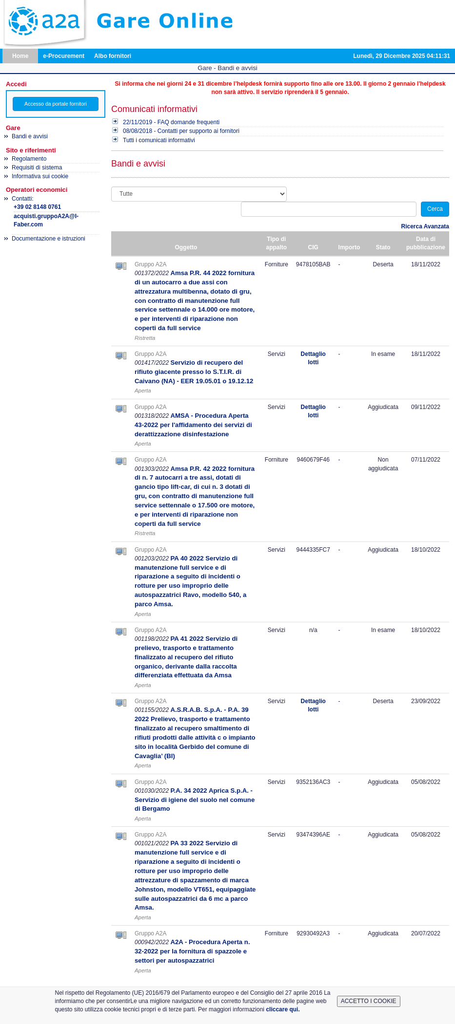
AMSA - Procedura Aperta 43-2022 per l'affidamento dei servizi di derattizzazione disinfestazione (193, 425)
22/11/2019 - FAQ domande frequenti (171, 122)
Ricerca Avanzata (425, 226)
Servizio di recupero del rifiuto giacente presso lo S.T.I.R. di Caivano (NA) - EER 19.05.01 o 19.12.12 (194, 372)
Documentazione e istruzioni (48, 238)
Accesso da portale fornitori (55, 104)
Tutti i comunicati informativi (159, 140)
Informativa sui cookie (40, 176)
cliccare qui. (282, 1009)
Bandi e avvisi (30, 136)
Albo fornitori (112, 56)
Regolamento (29, 158)
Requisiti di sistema (37, 167)
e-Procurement (63, 56)
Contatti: (55, 212)
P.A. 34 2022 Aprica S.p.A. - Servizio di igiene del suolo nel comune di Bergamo (195, 800)
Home (20, 56)
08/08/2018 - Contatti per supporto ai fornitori (181, 131)
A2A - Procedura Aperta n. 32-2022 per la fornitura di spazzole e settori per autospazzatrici (192, 951)
